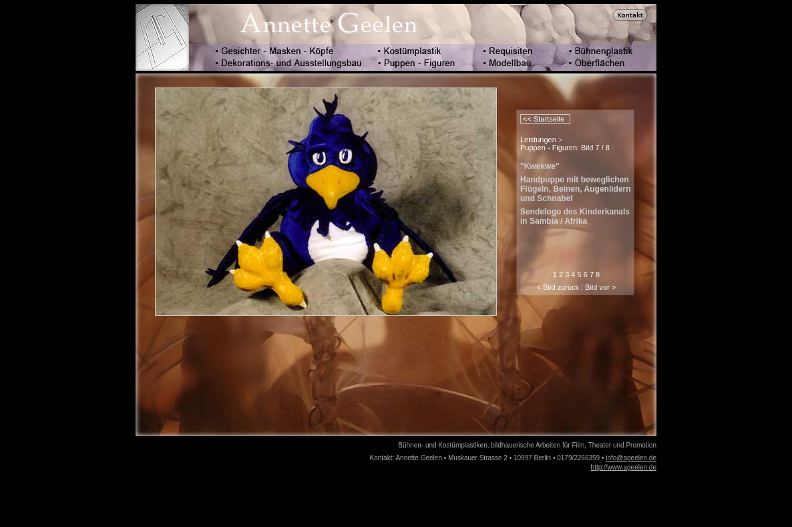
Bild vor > (600, 287)
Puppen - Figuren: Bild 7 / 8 (565, 148)
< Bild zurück (558, 287)
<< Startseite (542, 119)
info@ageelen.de (631, 458)
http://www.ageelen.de (623, 467)
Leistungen (538, 140)
